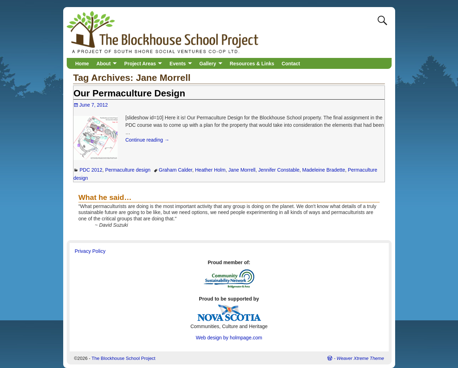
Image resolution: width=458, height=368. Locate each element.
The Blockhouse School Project (123, 358)
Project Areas (140, 63)
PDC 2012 (90, 170)
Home (82, 63)
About (103, 63)
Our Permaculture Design (129, 93)
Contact (291, 63)
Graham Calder (175, 170)
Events (177, 63)
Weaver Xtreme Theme (360, 358)
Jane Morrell (241, 170)
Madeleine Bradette (323, 170)
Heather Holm (210, 170)
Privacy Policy (90, 251)
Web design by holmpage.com (229, 337)
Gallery (208, 63)
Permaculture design (127, 170)
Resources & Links (252, 63)
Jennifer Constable (278, 170)
